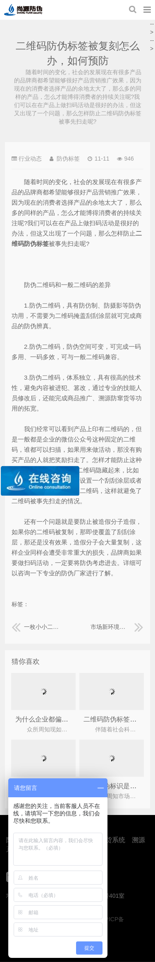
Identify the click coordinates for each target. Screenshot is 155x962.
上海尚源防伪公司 (23, 10)
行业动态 (30, 158)
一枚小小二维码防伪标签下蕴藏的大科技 (38, 627)
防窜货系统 (108, 839)
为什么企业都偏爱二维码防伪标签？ (68, 719)
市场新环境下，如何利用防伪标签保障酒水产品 (117, 627)
